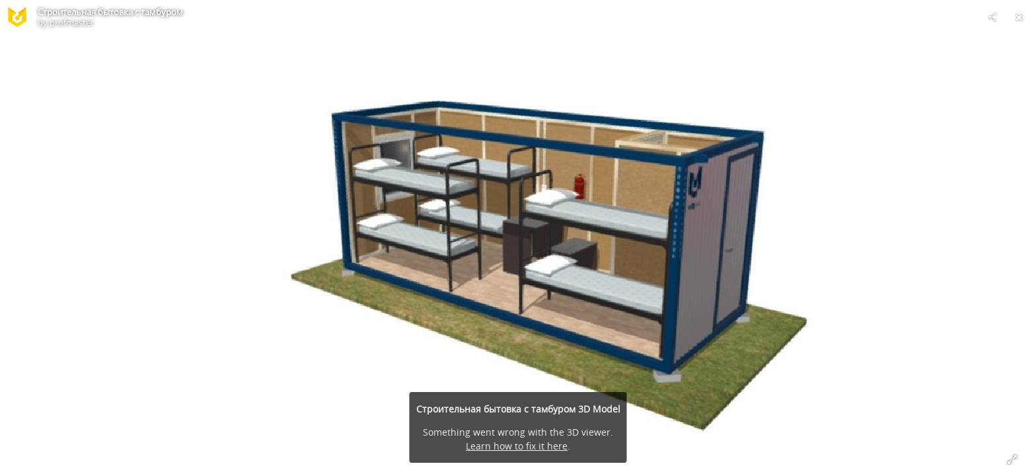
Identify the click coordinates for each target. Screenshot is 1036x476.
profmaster (72, 22)
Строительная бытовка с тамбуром (110, 12)
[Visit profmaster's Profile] (17, 17)
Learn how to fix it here (517, 446)
